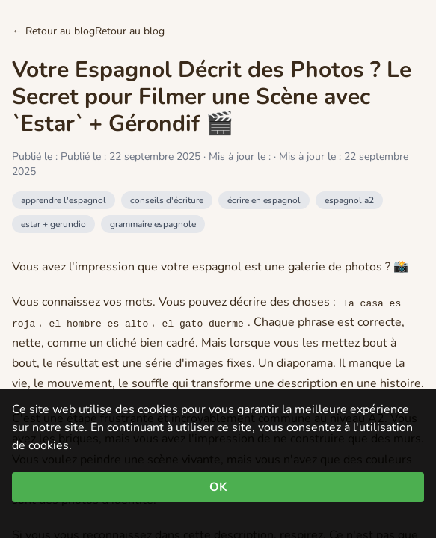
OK (218, 487)
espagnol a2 (349, 200)
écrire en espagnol (264, 200)
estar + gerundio (53, 224)
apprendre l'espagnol (63, 200)
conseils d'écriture (166, 200)
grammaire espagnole (153, 224)
